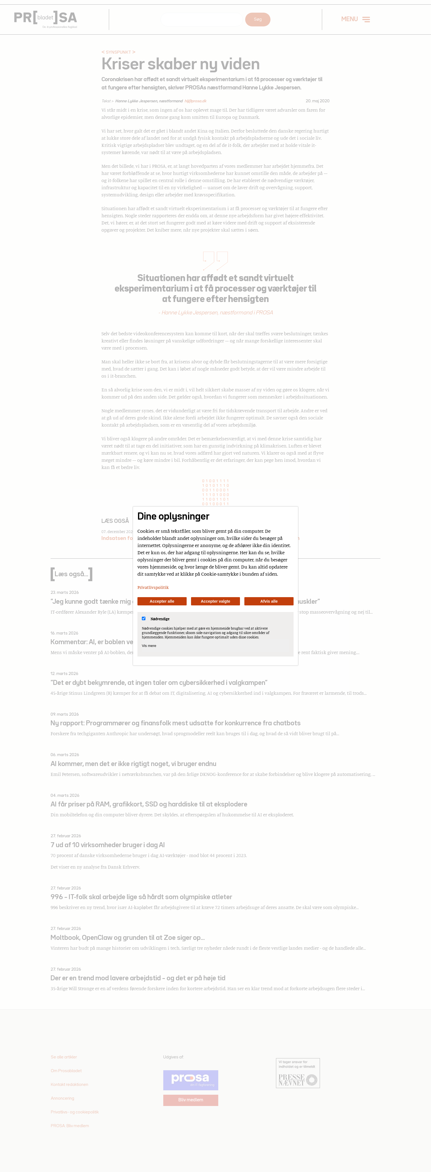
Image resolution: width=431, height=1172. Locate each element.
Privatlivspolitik (153, 587)
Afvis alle (269, 601)
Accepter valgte (215, 601)
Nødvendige (155, 619)
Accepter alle (162, 601)
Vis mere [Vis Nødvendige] (149, 646)
